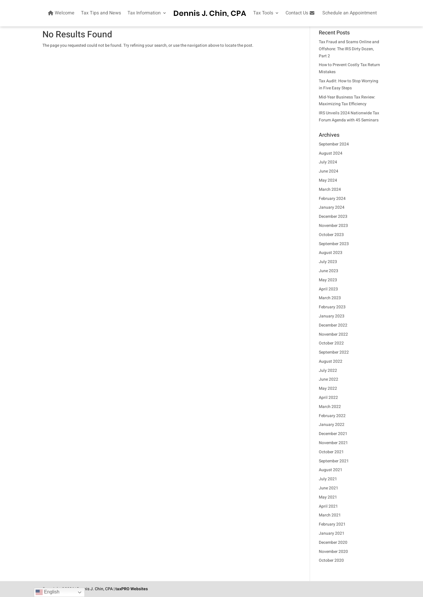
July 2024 (328, 162)
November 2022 (333, 334)
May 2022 (328, 388)
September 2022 (334, 352)
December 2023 (333, 216)
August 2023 (330, 253)
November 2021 (333, 443)
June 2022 (328, 379)
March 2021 (330, 515)
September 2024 (334, 144)
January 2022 (331, 425)
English (47, 592)
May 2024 (328, 180)
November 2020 (333, 551)
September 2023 (334, 244)
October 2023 (331, 235)
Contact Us (301, 13)
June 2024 (328, 171)
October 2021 (331, 452)
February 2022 (332, 416)
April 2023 (328, 289)
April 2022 (328, 397)
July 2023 (328, 262)
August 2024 (330, 153)
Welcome (60, 13)
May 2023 (328, 280)
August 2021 (330, 470)
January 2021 (331, 533)
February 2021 (332, 524)
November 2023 (333, 226)
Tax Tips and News (101, 12)
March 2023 (330, 298)
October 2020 (331, 560)
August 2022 (330, 361)
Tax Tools (263, 12)
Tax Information (144, 12)
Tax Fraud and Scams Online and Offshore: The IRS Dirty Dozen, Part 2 (349, 49)
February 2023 (332, 307)
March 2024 (330, 189)
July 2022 (328, 370)
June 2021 (328, 488)
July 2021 (328, 479)
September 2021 (334, 461)
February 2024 (332, 198)
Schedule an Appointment (349, 12)
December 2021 (333, 434)
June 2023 (328, 271)
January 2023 (331, 316)
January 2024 (331, 207)
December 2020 (333, 542)
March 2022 (330, 407)
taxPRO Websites (131, 589)
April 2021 (328, 506)
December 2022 (333, 325)
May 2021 (328, 497)
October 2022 (331, 343)
